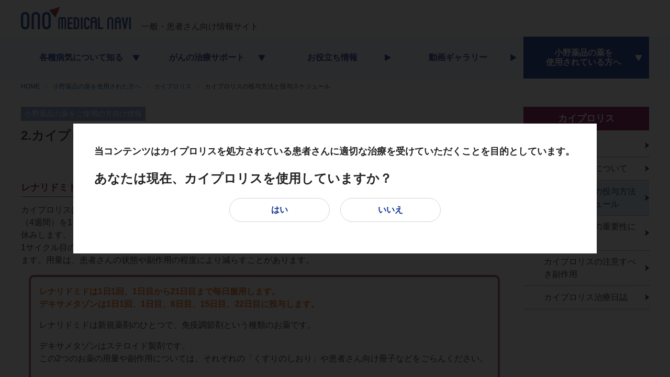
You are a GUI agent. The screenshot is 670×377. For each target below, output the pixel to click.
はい (279, 209)
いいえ (390, 209)
